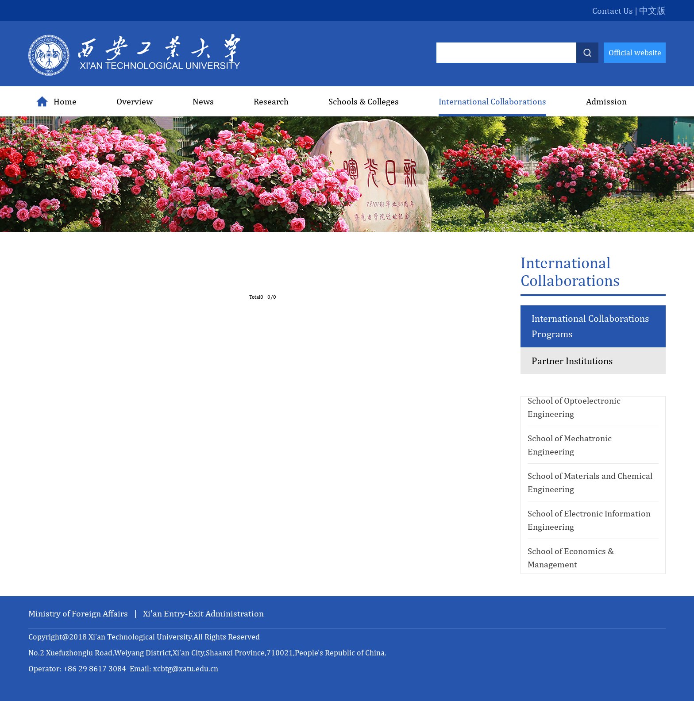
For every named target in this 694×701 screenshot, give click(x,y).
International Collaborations (492, 101)
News (203, 101)
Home (56, 101)
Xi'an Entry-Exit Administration (203, 613)
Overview (134, 101)
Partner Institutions (572, 360)
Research (271, 101)
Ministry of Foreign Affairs (79, 613)
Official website (635, 52)
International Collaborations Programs (590, 325)
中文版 (652, 10)
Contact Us (612, 10)
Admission (606, 101)
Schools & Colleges (363, 101)
